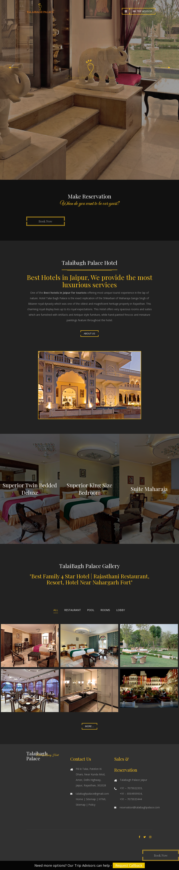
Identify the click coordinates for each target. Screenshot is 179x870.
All (55, 610)
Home (79, 799)
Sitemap (91, 799)
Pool (90, 610)
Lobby (120, 610)
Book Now (45, 221)
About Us (89, 333)
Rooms (105, 610)
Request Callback (128, 865)
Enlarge (30, 645)
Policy (91, 804)
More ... (89, 726)
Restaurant (72, 610)
